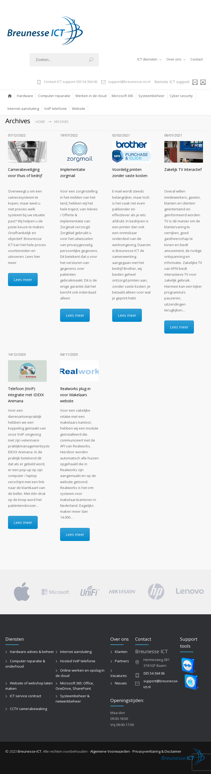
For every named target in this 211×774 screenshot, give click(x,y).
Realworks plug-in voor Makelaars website (75, 394)
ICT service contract (25, 695)
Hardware (25, 95)
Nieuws (121, 683)
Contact (196, 59)
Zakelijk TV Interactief (183, 169)
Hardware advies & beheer (32, 651)
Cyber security (181, 95)
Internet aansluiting (23, 108)
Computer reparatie (54, 95)
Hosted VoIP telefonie (77, 661)
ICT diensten (147, 59)
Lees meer (23, 279)
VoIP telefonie (55, 108)
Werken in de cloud (91, 95)
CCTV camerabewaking (28, 708)
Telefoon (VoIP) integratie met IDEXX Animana (26, 394)
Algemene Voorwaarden (110, 751)
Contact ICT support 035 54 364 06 (70, 82)
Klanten (121, 651)
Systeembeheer (151, 95)
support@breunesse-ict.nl (129, 82)
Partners (122, 661)
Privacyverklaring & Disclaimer (156, 751)
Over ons (173, 59)
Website (78, 108)
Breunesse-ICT (29, 751)
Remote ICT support (172, 82)
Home (40, 121)
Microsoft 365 (122, 95)
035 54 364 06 (154, 673)
